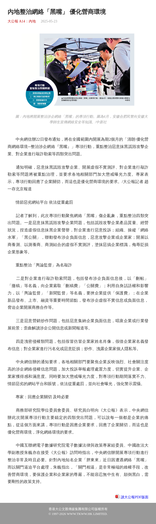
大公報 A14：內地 (22, 21)
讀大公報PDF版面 (134, 497)
